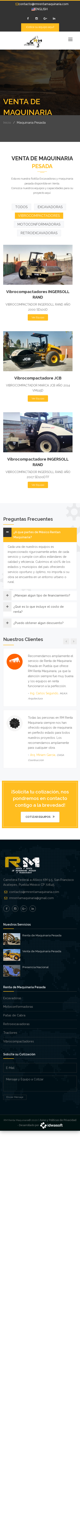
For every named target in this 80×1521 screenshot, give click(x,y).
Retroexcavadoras (16, 1024)
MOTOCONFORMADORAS (39, 224)
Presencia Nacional (35, 967)
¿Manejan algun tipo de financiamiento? (41, 595)
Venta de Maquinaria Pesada (41, 951)
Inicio (7, 123)
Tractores (10, 1032)
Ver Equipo (38, 306)
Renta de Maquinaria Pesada (41, 935)
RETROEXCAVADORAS (39, 233)
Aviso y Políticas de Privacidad (58, 1120)
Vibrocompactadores (18, 1041)
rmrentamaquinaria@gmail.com (31, 898)
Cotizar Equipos (40, 816)
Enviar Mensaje (14, 1097)
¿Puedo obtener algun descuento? (38, 623)
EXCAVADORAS (50, 207)
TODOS (21, 207)
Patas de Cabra (14, 1015)
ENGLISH (39, 9)
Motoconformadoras (18, 1006)
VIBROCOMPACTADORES (39, 216)
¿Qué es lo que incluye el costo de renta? (38, 609)
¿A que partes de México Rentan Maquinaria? (36, 534)
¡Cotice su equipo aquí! (40, 27)
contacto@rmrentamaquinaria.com (42, 4)
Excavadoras (12, 998)
